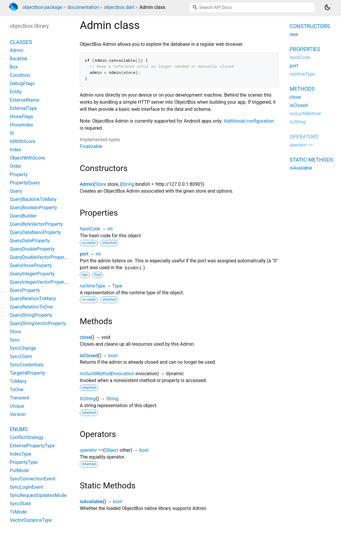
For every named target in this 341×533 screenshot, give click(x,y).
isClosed (89, 355)
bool (113, 355)
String (128, 184)
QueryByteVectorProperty (36, 224)
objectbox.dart (119, 7)
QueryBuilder (23, 216)
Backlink (18, 58)
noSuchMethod (95, 373)
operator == (91, 450)
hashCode (90, 229)
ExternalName (24, 100)
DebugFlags (22, 83)
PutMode (19, 470)
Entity (16, 92)
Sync (15, 340)
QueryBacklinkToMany (33, 199)
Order (15, 166)
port (84, 254)
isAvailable (91, 501)
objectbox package (42, 7)
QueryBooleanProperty (33, 207)
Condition (20, 75)
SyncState (20, 503)
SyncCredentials (27, 365)
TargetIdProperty (27, 373)
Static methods (311, 160)
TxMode (18, 512)
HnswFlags (21, 116)
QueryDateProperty (30, 240)
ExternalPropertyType (32, 445)
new (294, 34)
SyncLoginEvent (26, 487)
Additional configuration (249, 121)
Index (15, 149)
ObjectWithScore (27, 158)
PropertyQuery (25, 183)
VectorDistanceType (31, 520)
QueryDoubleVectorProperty (39, 257)
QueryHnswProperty (31, 265)
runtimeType (92, 286)
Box (14, 67)
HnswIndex (21, 125)
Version (18, 414)
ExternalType (23, 108)
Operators (304, 137)
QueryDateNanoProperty (35, 232)
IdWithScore (22, 141)
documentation (83, 7)
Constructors (310, 26)
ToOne (16, 389)
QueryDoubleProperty (32, 249)
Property (19, 174)
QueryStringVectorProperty (38, 323)
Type (117, 286)
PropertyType (24, 462)
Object (111, 450)
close (85, 337)
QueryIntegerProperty (32, 274)
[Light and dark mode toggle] (327, 7)
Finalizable (91, 146)
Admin (87, 184)
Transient (19, 398)
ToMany (18, 381)
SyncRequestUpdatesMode (38, 495)
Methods (302, 89)
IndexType (20, 454)
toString (88, 399)
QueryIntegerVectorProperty (39, 282)
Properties (305, 49)
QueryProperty (25, 290)
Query (16, 191)
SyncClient (21, 356)
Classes (21, 42)
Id (12, 133)
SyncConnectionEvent (33, 479)
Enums (19, 429)
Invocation (123, 373)
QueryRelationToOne (31, 307)
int (110, 229)
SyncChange (23, 348)
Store (100, 184)
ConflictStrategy (26, 437)
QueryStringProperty (31, 315)
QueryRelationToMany (33, 298)
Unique (17, 406)
